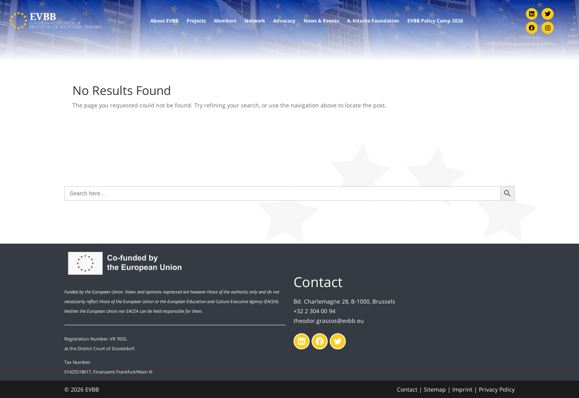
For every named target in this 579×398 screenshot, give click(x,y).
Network (254, 20)
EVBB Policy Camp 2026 (435, 20)
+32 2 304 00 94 (314, 310)
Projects (196, 20)
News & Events (321, 20)
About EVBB (164, 20)
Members (225, 20)
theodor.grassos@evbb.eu (329, 320)
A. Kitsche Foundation (373, 20)
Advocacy (284, 20)
